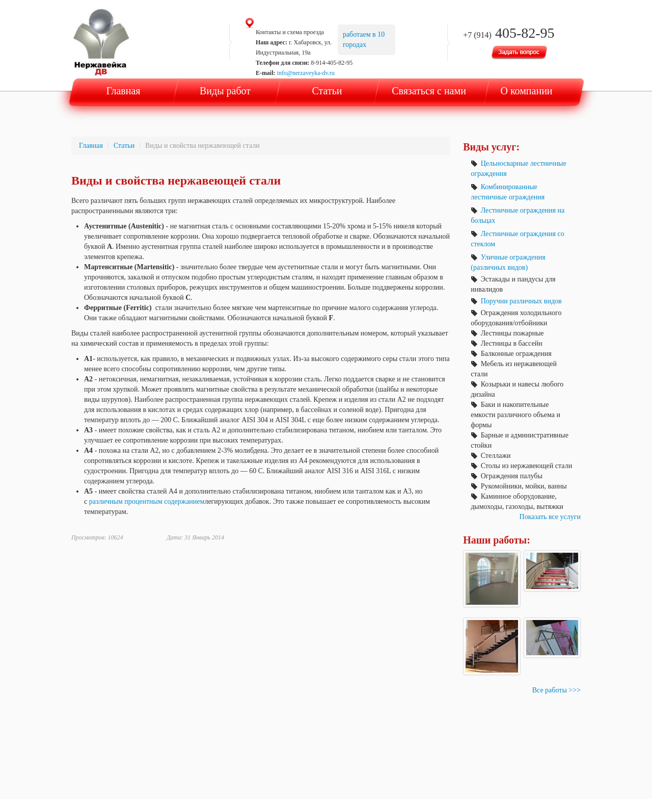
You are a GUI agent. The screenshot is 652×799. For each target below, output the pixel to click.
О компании (526, 90)
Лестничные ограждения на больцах (517, 215)
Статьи (327, 90)
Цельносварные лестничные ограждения (518, 168)
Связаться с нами (429, 90)
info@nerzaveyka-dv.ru (306, 72)
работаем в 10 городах (364, 39)
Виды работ (225, 90)
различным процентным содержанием (147, 501)
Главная (123, 90)
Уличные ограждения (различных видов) (508, 262)
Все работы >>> (556, 690)
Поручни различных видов (516, 301)
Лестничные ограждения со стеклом (517, 239)
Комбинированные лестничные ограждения (508, 192)
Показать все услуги (550, 517)
